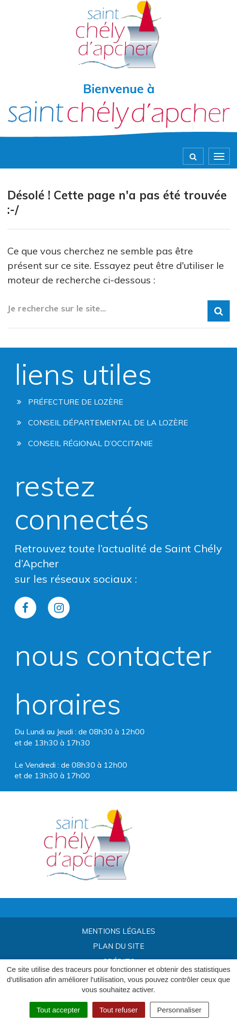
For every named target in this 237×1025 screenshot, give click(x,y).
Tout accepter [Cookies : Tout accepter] (58, 1010)
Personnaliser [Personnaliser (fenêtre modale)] (179, 1010)
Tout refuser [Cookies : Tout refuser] (119, 1010)
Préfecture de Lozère (70, 402)
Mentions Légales (118, 931)
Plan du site (118, 946)
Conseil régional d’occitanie (85, 443)
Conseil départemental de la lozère (102, 422)
